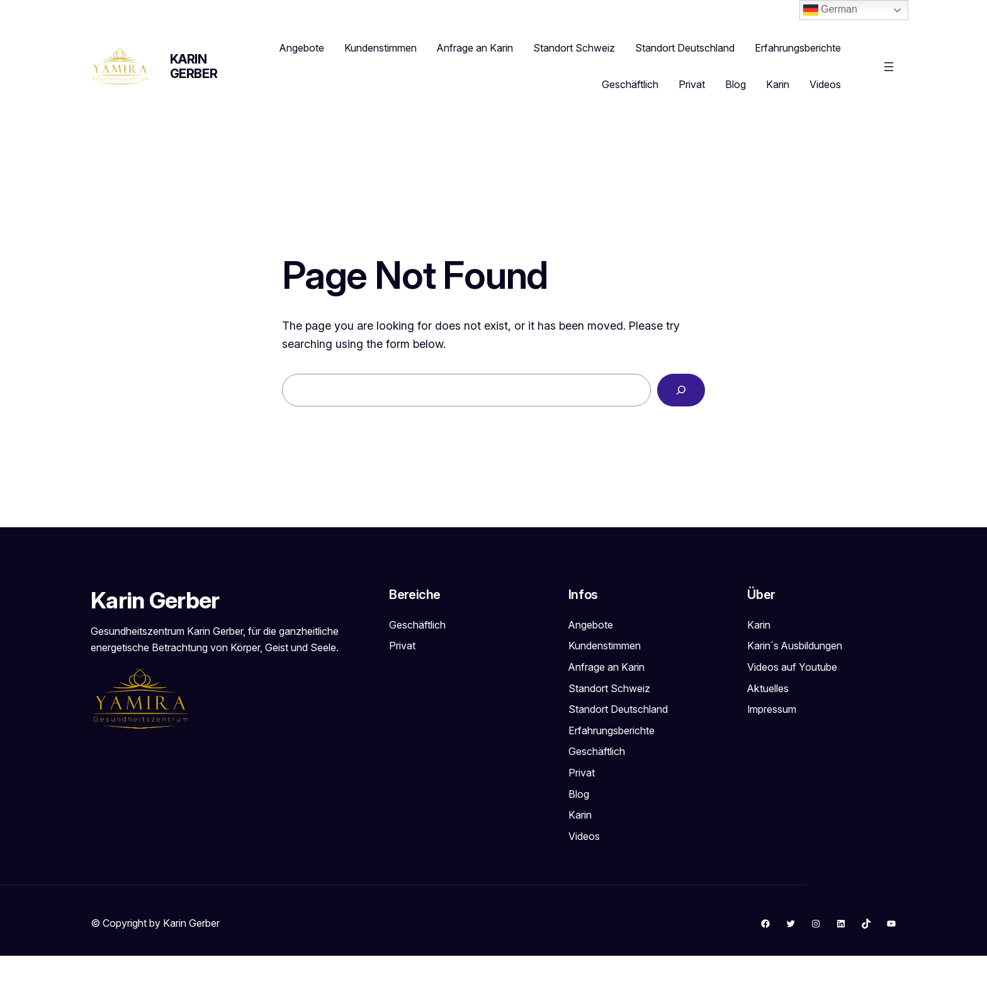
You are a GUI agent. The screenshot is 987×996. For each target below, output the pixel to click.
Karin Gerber (194, 66)
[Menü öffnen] (888, 66)
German (830, 10)
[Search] (681, 390)
